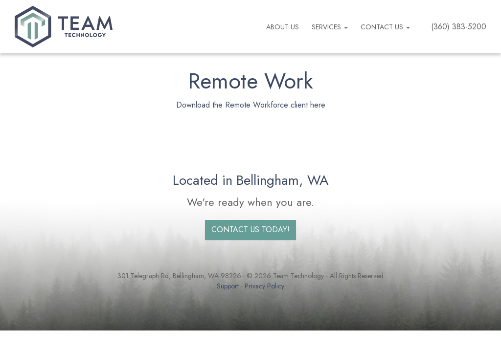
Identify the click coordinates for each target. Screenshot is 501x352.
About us (282, 27)
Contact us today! (250, 229)
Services (330, 27)
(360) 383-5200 (458, 26)
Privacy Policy (264, 286)
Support (228, 286)
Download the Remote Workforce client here (250, 104)
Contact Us (385, 27)
